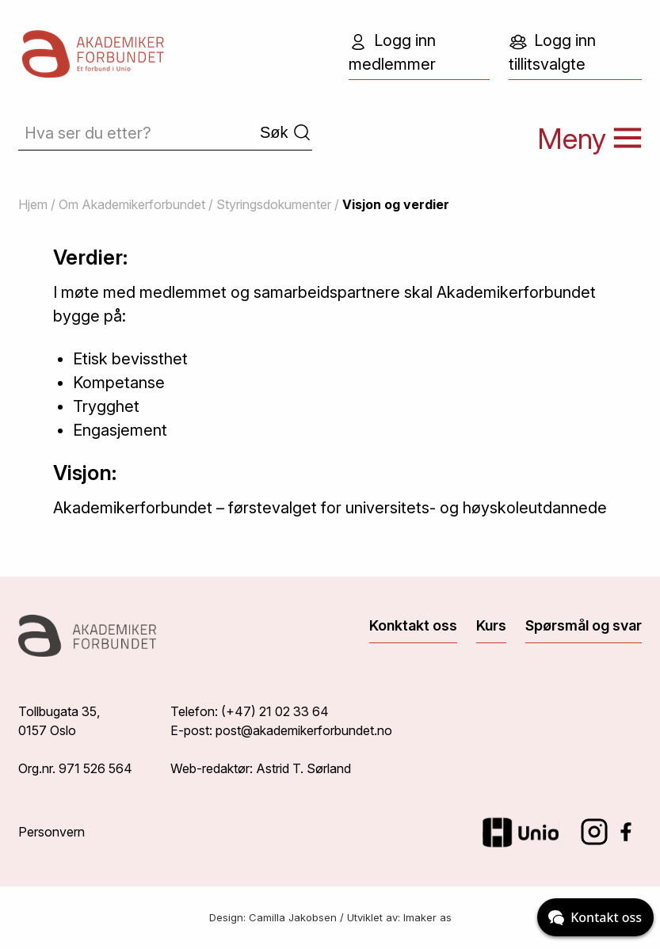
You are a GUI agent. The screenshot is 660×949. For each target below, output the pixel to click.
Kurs (491, 625)
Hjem (33, 204)
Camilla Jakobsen (293, 917)
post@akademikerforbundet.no (304, 730)
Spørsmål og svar (583, 625)
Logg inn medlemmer (392, 52)
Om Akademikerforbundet (132, 204)
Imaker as (427, 917)
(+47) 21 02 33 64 (275, 711)
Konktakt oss (413, 625)
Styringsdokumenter (273, 204)
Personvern (51, 832)
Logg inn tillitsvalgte (552, 52)
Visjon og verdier (395, 204)
